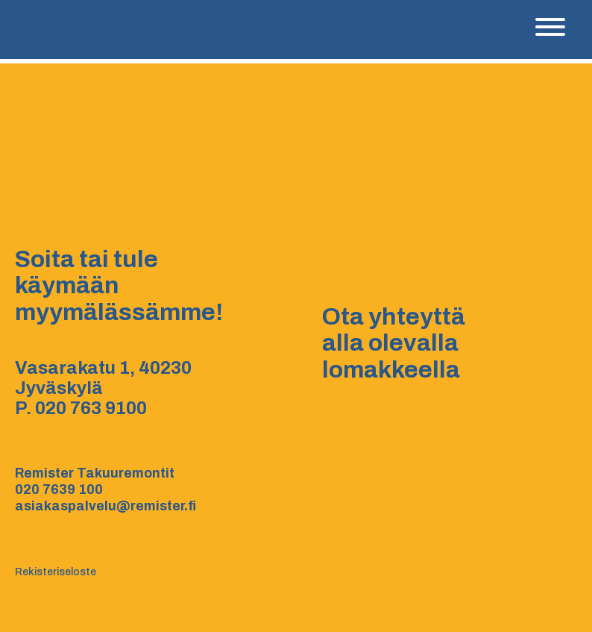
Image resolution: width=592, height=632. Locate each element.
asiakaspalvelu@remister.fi (105, 505)
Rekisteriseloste (55, 572)
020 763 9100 (91, 408)
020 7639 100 (59, 489)
